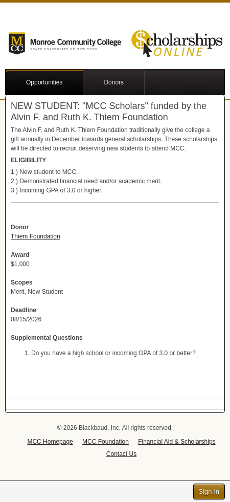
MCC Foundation (105, 441)
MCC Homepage (50, 441)
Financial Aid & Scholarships (176, 441)
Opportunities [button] (44, 82)
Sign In (209, 491)
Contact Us (121, 453)
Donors (114, 82)
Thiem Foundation (35, 236)
